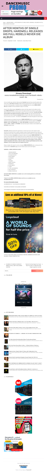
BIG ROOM (11, 254)
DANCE (15, 254)
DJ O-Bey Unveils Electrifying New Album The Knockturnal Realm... (23, 339)
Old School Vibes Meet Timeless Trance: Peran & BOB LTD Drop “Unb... (23, 327)
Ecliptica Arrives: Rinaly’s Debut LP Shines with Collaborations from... (23, 351)
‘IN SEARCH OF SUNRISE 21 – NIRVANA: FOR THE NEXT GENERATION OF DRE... (25, 333)
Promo (10, 256)
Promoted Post (16, 256)
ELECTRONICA (20, 254)
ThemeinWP (28, 470)
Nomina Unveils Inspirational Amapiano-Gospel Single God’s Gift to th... (23, 357)
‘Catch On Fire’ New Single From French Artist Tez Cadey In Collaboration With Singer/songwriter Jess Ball (33, 266)
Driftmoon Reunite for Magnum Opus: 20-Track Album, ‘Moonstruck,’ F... (24, 321)
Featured (25, 254)
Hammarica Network (33, 254)
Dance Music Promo (27, 40)
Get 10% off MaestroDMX (23, 284)
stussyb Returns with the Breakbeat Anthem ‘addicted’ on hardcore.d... (23, 369)
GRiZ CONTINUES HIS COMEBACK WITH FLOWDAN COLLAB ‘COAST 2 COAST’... (26, 363)
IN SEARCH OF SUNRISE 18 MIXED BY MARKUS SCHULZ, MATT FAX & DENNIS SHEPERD (14, 266)
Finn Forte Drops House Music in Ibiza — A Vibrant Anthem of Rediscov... (24, 345)
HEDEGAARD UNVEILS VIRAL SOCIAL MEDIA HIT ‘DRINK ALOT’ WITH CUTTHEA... (26, 315)
